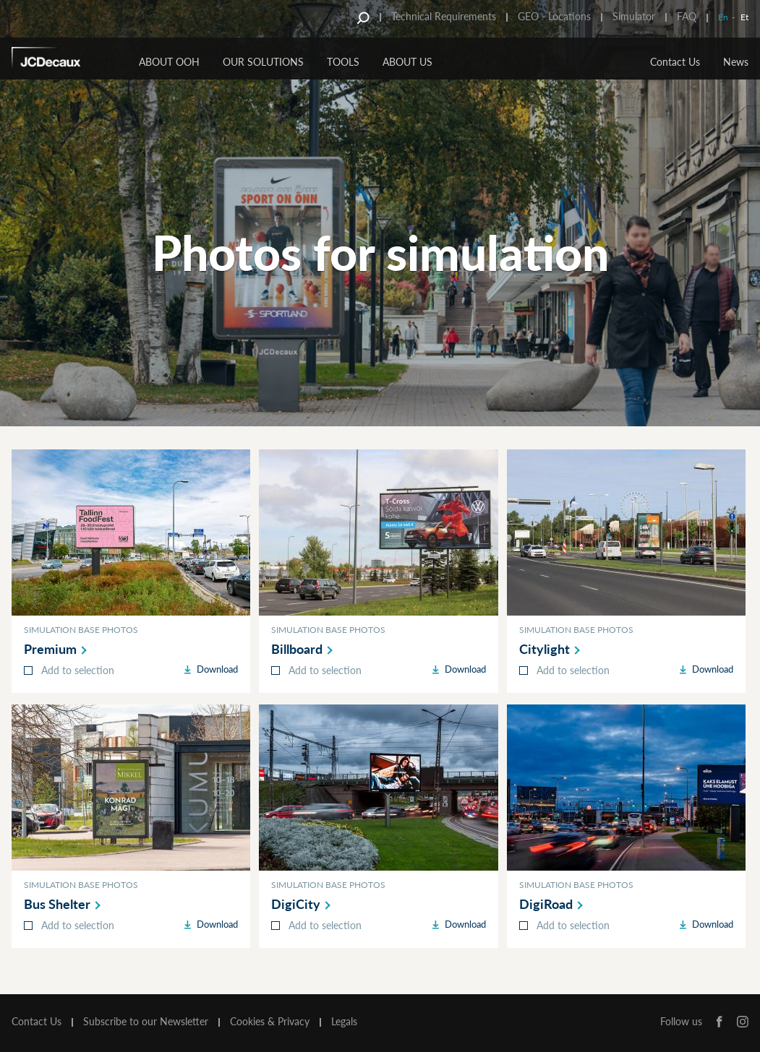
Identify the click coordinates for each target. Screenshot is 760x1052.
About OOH (169, 62)
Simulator (633, 16)
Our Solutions (263, 62)
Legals (344, 1021)
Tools (343, 62)
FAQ (686, 16)
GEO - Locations (554, 16)
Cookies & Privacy (269, 1021)
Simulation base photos (81, 629)
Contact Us (675, 62)
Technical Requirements (443, 16)
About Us (407, 62)
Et (744, 17)
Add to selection (77, 670)
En (723, 17)
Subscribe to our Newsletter (145, 1021)
